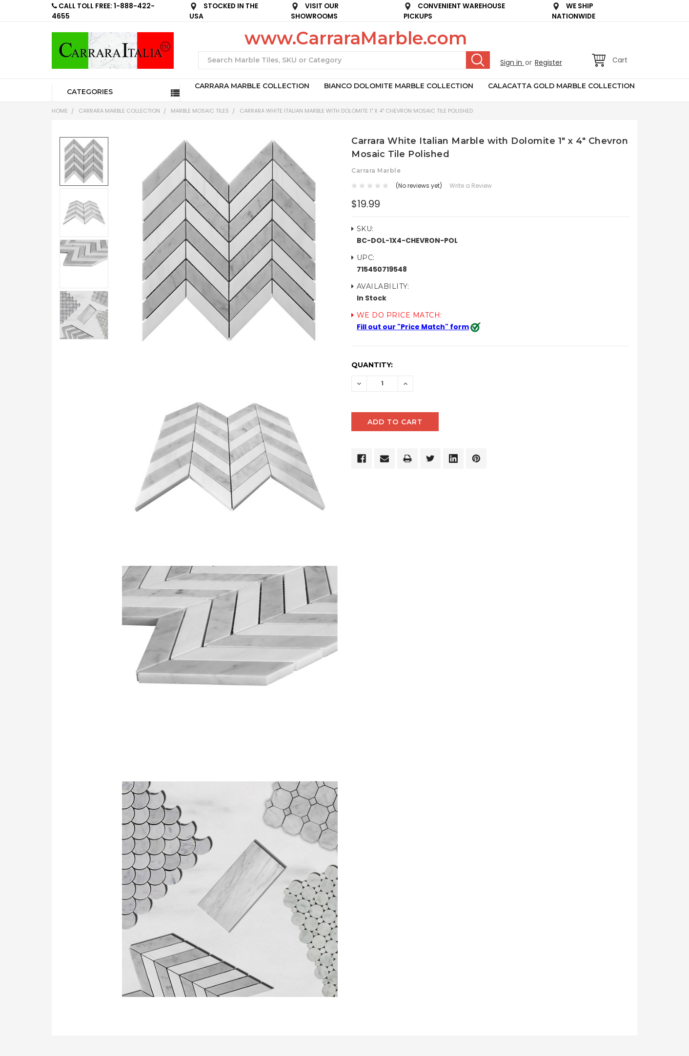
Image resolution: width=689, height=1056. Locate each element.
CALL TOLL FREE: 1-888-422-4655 (103, 11)
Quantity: (372, 364)
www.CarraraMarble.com (355, 38)
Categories (90, 91)
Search (477, 60)
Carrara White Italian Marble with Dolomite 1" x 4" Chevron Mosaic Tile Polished (356, 111)
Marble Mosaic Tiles (200, 111)
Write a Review (470, 185)
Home (60, 111)
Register (548, 62)
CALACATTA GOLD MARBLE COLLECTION (561, 85)
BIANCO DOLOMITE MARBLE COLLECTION (398, 85)
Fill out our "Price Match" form (413, 327)
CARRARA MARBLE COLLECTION (252, 85)
